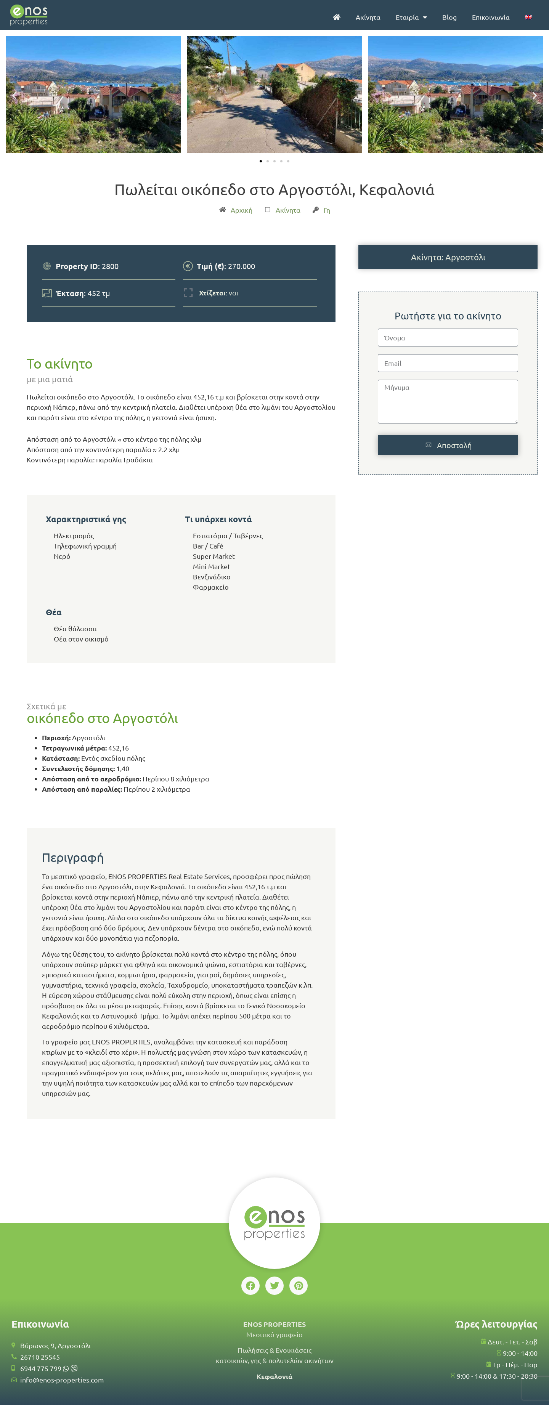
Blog (449, 17)
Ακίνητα (368, 17)
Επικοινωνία (491, 17)
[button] (14, 95)
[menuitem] (528, 17)
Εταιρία (411, 17)
